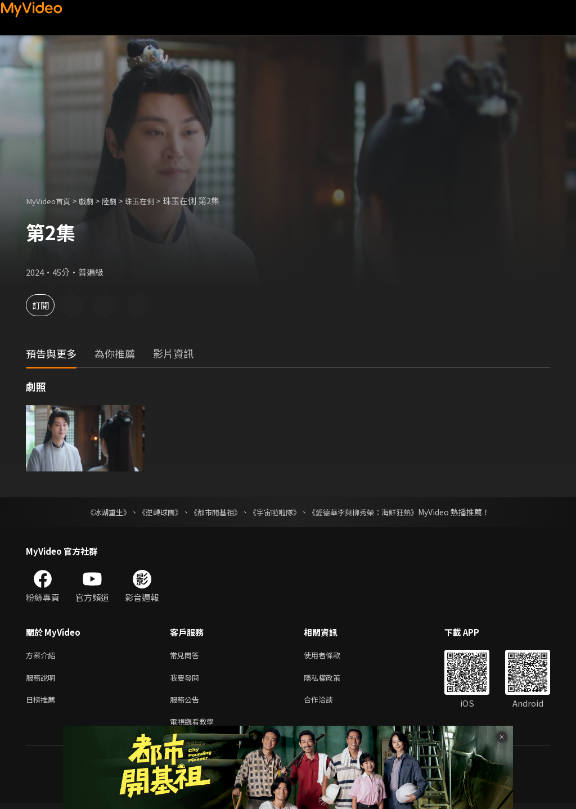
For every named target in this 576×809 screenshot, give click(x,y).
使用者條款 (331, 656)
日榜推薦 (43, 703)
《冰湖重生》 (98, 512)
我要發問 (187, 679)
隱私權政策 (331, 679)
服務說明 (43, 679)
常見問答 (187, 656)
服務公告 (187, 703)
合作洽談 (327, 703)
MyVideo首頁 (51, 200)
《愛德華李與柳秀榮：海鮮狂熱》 (370, 512)
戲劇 (94, 200)
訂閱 (48, 305)
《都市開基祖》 (212, 512)
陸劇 (119, 200)
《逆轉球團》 (153, 512)
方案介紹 (43, 656)
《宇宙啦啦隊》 (275, 512)
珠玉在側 (153, 200)
